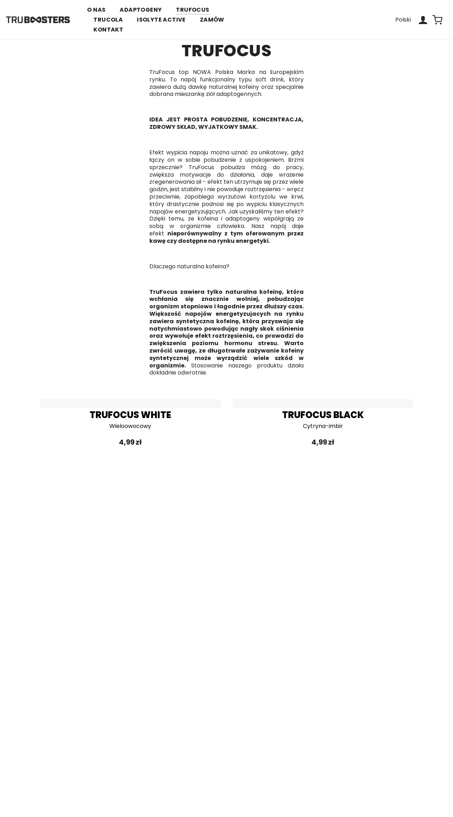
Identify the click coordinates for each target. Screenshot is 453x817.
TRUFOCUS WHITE (130, 415)
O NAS (96, 10)
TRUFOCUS (192, 10)
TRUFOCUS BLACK (323, 415)
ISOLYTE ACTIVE (161, 20)
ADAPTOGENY (141, 10)
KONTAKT (108, 29)
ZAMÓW (212, 20)
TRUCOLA (108, 20)
